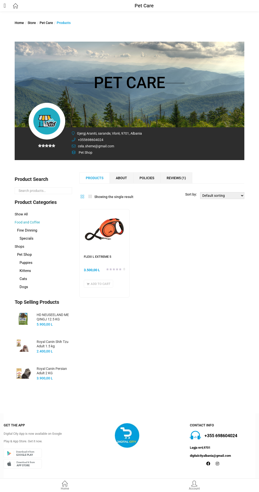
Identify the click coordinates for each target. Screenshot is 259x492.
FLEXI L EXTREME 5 (97, 256)
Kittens (25, 271)
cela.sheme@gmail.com (96, 146)
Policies (147, 178)
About (121, 178)
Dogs (24, 287)
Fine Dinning (27, 230)
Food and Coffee (27, 222)
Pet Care (46, 23)
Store (32, 23)
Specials (26, 238)
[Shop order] (222, 195)
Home (65, 485)
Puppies (26, 262)
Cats (23, 279)
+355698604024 (90, 140)
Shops (19, 246)
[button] (98, 283)
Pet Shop (24, 254)
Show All (21, 214)
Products (94, 178)
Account (194, 485)
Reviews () (176, 178)
